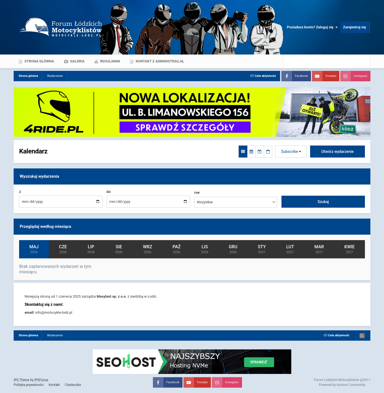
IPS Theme (21, 380)
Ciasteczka (73, 385)
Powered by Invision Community (342, 385)
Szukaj (323, 201)
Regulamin (109, 61)
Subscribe (291, 151)
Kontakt (54, 385)
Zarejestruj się (354, 27)
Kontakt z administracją (159, 61)
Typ (197, 193)
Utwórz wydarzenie (337, 151)
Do (109, 192)
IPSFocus (41, 380)
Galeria (77, 61)
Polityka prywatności (29, 385)
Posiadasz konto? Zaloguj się (312, 27)
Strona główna (38, 61)
